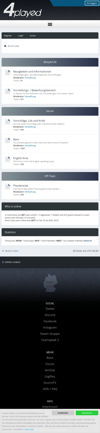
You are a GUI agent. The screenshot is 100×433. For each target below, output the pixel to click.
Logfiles (50, 376)
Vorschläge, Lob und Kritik (29, 120)
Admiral (87, 240)
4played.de (50, 62)
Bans (16, 139)
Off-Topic (50, 176)
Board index (13, 45)
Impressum (50, 407)
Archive (50, 370)
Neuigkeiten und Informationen (32, 71)
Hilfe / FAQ (50, 389)
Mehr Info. (29, 429)
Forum (50, 364)
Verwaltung (30, 77)
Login (20, 35)
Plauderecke (20, 185)
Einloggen (92, 3)
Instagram (50, 327)
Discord (50, 315)
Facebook (50, 321)
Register (8, 35)
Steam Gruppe (50, 334)
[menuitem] (11, 262)
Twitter (50, 309)
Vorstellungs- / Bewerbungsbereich (34, 90)
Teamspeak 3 (50, 340)
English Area (20, 158)
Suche (33, 35)
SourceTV (50, 383)
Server (50, 111)
